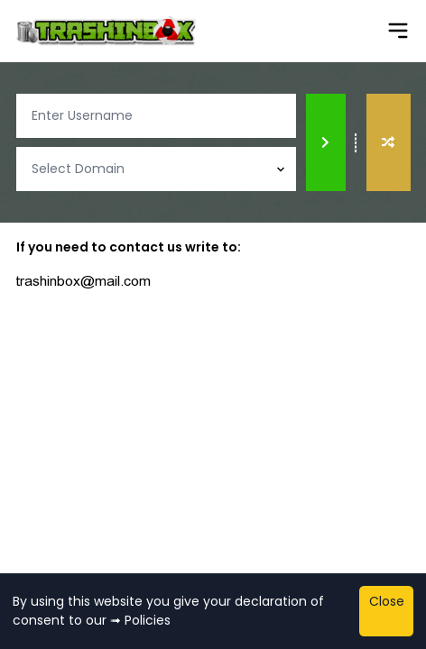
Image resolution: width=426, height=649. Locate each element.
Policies (148, 620)
